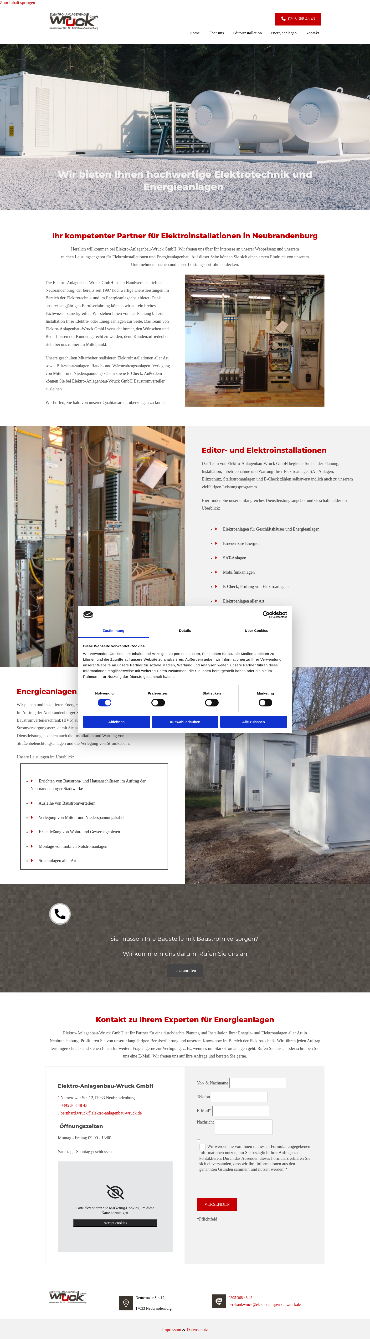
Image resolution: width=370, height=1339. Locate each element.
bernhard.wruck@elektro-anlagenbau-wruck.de (101, 1111)
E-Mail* (204, 1109)
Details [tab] (185, 631)
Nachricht (205, 1120)
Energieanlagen (287, 31)
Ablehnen (116, 722)
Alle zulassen (253, 722)
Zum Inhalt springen (17, 2)
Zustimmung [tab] (113, 631)
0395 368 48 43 (74, 1104)
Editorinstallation (253, 31)
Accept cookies (115, 1221)
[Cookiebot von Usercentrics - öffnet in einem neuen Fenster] (266, 614)
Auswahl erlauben (185, 722)
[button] (298, 19)
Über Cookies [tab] (256, 631)
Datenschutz (197, 1328)
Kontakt (314, 31)
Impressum (171, 1328)
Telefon (203, 1095)
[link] (115, 1191)
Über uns (225, 31)
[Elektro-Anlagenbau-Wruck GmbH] (73, 28)
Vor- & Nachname (212, 1081)
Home (206, 31)
